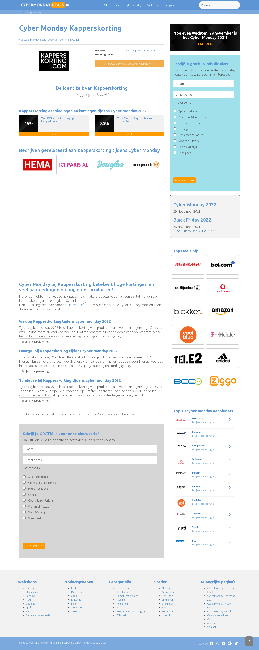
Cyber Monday (133, 5)
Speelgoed (34, 518)
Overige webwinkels (218, 615)
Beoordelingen (56, 39)
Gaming (32, 494)
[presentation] (52, 531)
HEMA (29, 599)
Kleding (121, 599)
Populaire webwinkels (38, 615)
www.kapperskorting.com (140, 50)
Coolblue (31, 588)
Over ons (212, 619)
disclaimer (56, 642)
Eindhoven (168, 599)
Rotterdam (168, 611)
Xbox (74, 596)
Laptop (75, 588)
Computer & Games (127, 596)
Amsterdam (168, 592)
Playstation (77, 592)
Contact (211, 627)
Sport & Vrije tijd (37, 512)
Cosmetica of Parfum (40, 500)
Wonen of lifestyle (38, 506)
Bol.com (30, 611)
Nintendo (76, 599)
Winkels (152, 5)
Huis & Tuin (123, 603)
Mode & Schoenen (38, 488)
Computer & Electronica (42, 483)
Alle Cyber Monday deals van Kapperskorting (130, 63)
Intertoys (30, 596)
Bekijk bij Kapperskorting (35, 341)
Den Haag (167, 596)
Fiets (73, 603)
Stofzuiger (76, 607)
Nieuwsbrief (72, 39)
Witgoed (121, 615)
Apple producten (38, 477)
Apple (29, 607)
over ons (34, 642)
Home (116, 5)
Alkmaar (166, 588)
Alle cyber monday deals (32, 39)
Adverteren (213, 623)
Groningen (167, 603)
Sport (120, 607)
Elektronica (123, 588)
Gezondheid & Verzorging (131, 611)
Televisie (75, 611)
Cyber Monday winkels (219, 611)
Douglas (30, 603)
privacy (44, 642)
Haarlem (166, 607)
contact (23, 642)
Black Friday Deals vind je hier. (195, 231)
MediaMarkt (32, 592)
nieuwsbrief (75, 305)
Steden (189, 5)
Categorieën (172, 5)
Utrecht (166, 615)
